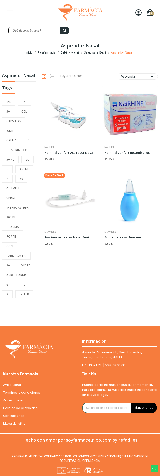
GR (8, 285)
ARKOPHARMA (16, 275)
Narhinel (50, 147)
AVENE (24, 169)
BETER (24, 294)
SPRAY (10, 198)
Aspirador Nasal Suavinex (122, 237)
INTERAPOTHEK (17, 208)
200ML (11, 217)
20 (8, 265)
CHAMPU (12, 188)
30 (8, 111)
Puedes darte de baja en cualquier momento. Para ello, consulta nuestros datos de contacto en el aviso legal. (119, 390)
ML (8, 102)
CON (9, 246)
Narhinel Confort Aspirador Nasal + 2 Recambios (70, 153)
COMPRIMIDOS (17, 150)
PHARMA (12, 227)
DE (24, 102)
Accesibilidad (13, 400)
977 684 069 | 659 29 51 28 (103, 365)
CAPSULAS (13, 121)
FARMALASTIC (16, 256)
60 (21, 179)
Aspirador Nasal (18, 75)
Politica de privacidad (20, 408)
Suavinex (50, 232)
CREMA (11, 140)
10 (23, 285)
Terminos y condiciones (22, 392)
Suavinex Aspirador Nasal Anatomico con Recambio (70, 237)
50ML (10, 159)
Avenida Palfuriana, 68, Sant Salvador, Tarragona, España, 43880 (112, 354)
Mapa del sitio (14, 423)
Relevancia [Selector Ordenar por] (137, 76)
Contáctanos (13, 415)
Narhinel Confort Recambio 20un (128, 153)
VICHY (25, 265)
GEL (24, 111)
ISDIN (10, 131)
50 (27, 159)
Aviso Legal (12, 385)
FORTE (11, 236)
